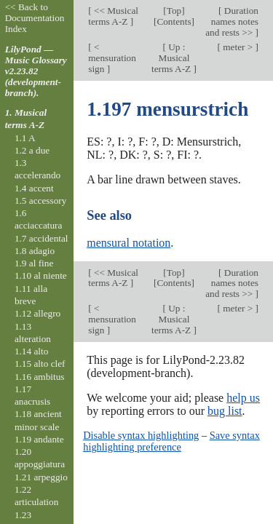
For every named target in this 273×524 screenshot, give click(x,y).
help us (243, 398)
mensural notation (128, 243)
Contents (174, 21)
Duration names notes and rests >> (231, 21)
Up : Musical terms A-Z (172, 57)
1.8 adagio (35, 250)
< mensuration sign (112, 57)
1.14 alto (31, 351)
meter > (238, 46)
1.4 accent (34, 188)
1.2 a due (32, 150)
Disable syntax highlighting (141, 435)
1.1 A (25, 137)
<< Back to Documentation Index (35, 17)
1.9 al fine (34, 263)
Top (174, 10)
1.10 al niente (41, 275)
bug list (224, 411)
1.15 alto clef (40, 363)
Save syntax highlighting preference (171, 441)
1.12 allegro (37, 313)
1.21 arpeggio (41, 477)
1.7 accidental (41, 238)
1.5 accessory (40, 200)
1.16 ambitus (40, 376)
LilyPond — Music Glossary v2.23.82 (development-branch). (36, 71)
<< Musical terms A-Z (113, 16)
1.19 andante (39, 439)
